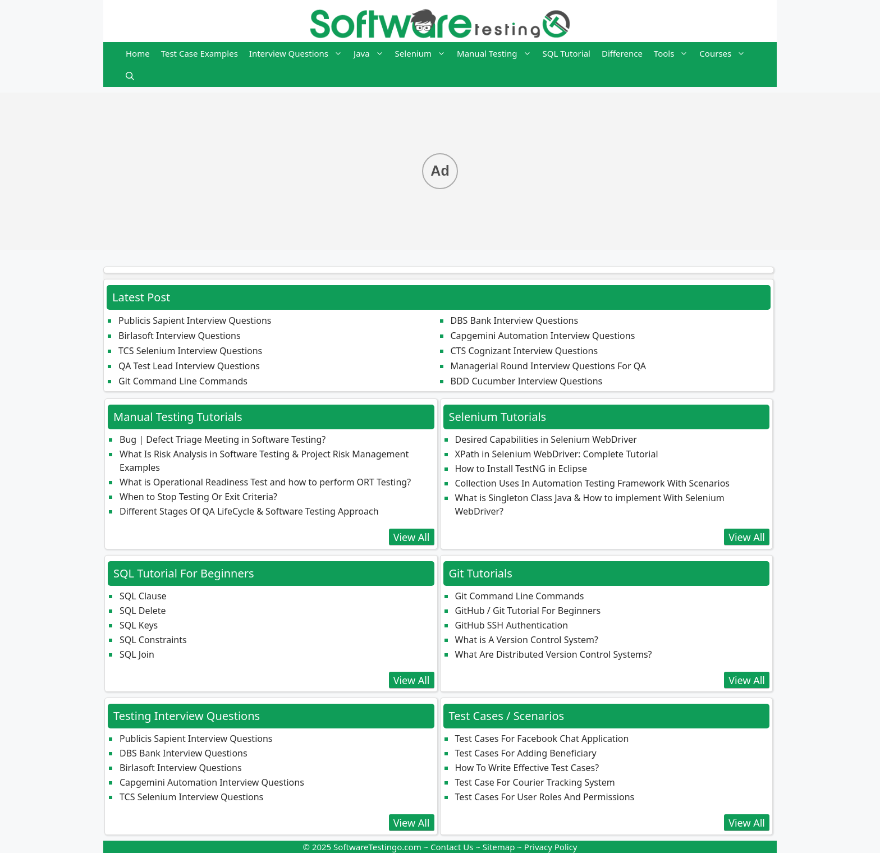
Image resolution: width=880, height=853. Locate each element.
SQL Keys (139, 625)
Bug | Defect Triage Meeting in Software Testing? (223, 439)
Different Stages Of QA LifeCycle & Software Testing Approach (249, 511)
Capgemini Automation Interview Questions (543, 335)
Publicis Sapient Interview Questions (195, 320)
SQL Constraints (153, 640)
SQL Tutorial (566, 53)
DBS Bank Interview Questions (515, 320)
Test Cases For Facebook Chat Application (542, 738)
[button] (130, 76)
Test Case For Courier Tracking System (535, 782)
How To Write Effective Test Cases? (527, 768)
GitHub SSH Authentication (512, 625)
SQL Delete (143, 610)
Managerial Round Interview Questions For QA (549, 366)
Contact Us (451, 846)
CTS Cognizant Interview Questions (524, 351)
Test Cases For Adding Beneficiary (526, 753)
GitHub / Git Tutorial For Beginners (528, 610)
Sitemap (499, 846)
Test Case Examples (199, 53)
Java (371, 53)
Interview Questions (298, 53)
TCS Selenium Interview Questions (190, 351)
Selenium (423, 53)
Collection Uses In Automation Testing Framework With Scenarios (592, 483)
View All (411, 537)
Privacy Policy (551, 846)
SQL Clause (143, 596)
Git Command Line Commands (182, 381)
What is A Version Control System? (526, 640)
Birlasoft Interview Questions (179, 335)
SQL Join (137, 654)
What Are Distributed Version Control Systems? (553, 654)
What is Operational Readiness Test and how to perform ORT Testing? (265, 482)
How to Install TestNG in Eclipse (521, 468)
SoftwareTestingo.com (377, 846)
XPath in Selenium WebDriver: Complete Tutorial (556, 454)
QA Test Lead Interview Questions (189, 366)
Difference (622, 53)
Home (138, 53)
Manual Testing (497, 53)
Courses (725, 53)
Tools (674, 53)
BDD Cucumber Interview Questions (527, 381)
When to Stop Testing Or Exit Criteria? (198, 496)
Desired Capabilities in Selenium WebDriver (546, 439)
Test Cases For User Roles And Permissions (545, 797)
